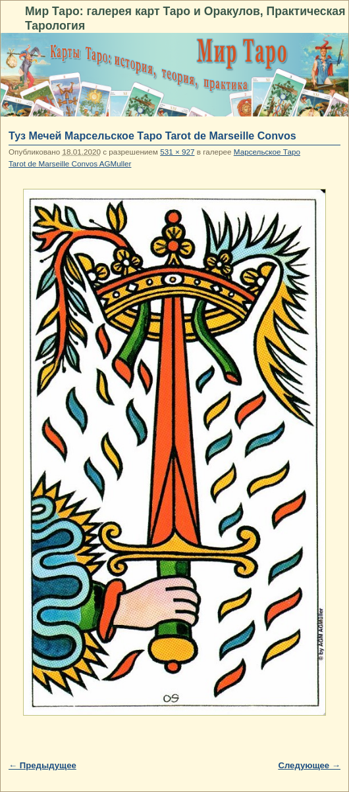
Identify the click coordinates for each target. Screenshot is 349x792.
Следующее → (309, 765)
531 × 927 (177, 151)
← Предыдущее (42, 765)
